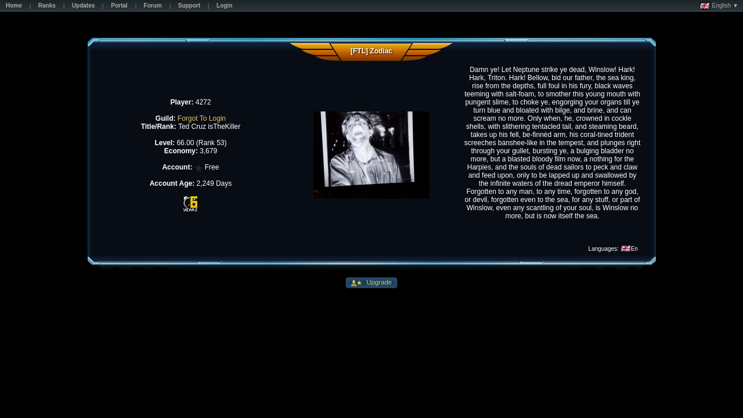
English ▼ (718, 5)
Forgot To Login (202, 118)
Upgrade (378, 282)
